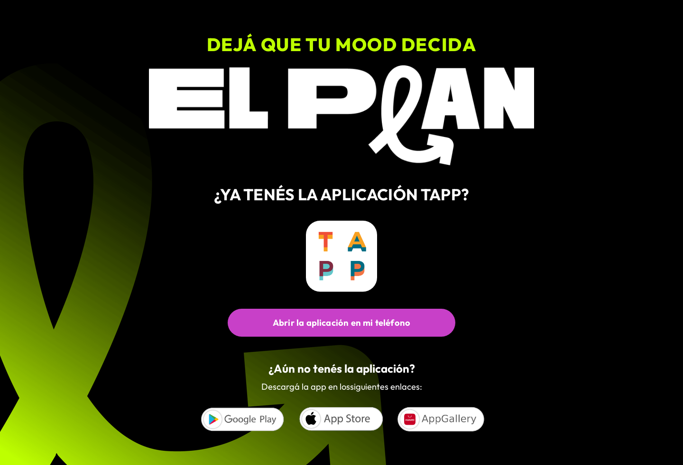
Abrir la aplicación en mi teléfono (341, 322)
